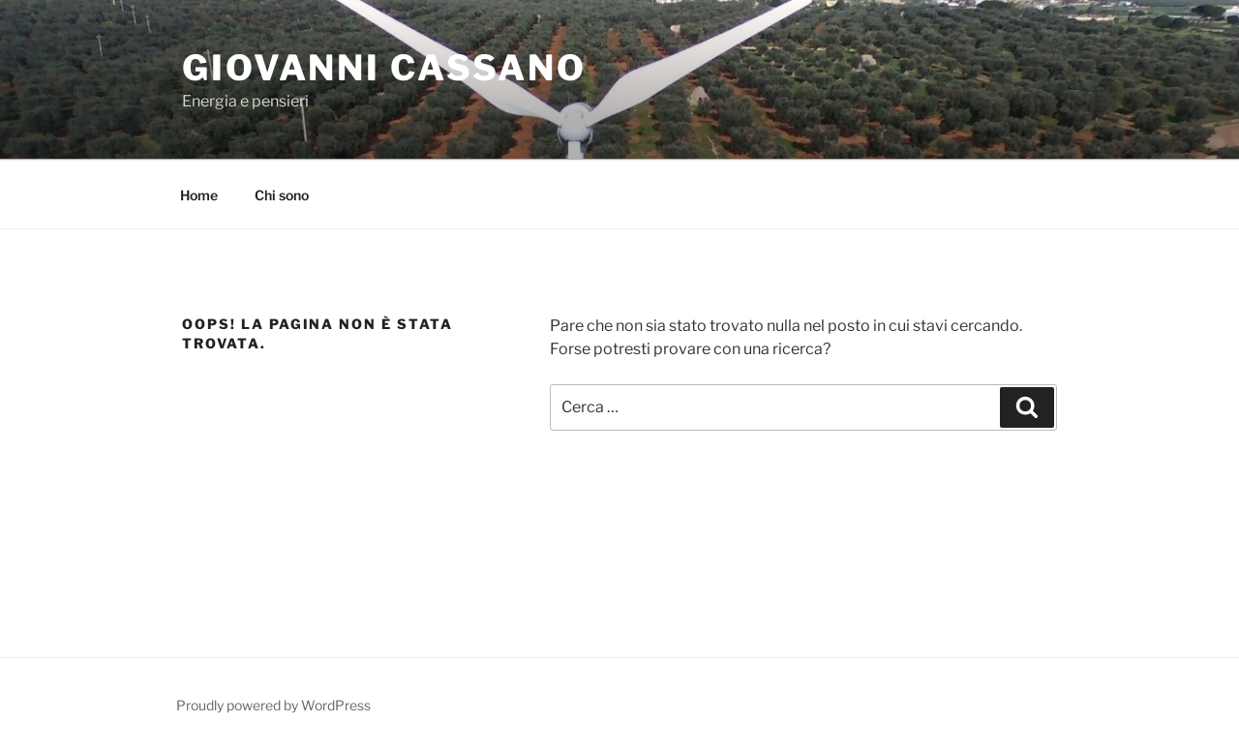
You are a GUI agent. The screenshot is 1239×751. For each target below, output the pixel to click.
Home (199, 195)
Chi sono (282, 195)
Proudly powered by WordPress (273, 705)
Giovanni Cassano (384, 67)
